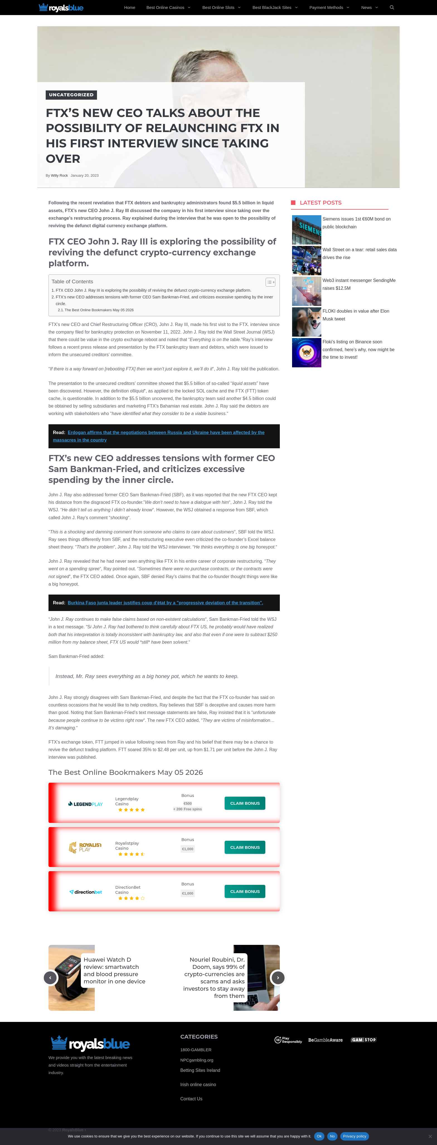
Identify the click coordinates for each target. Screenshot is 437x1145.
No (332, 1136)
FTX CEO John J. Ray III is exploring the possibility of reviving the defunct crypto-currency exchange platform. (153, 290)
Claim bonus (245, 803)
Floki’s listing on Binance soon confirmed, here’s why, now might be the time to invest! (343, 352)
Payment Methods (333, 7)
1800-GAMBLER (196, 1049)
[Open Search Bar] (392, 7)
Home (129, 7)
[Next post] (278, 977)
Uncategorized (71, 94)
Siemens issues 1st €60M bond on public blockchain (341, 230)
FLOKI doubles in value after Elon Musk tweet (340, 322)
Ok (319, 1136)
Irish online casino (198, 1084)
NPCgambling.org (196, 1060)
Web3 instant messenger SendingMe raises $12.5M (344, 291)
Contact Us (191, 1098)
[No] (430, 1136)
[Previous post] (50, 977)
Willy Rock (59, 175)
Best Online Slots (224, 7)
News (372, 7)
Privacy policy (354, 1136)
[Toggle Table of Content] (267, 282)
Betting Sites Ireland (200, 1070)
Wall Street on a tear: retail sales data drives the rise (344, 260)
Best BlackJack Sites (278, 7)
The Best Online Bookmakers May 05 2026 (99, 310)
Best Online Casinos (171, 7)
